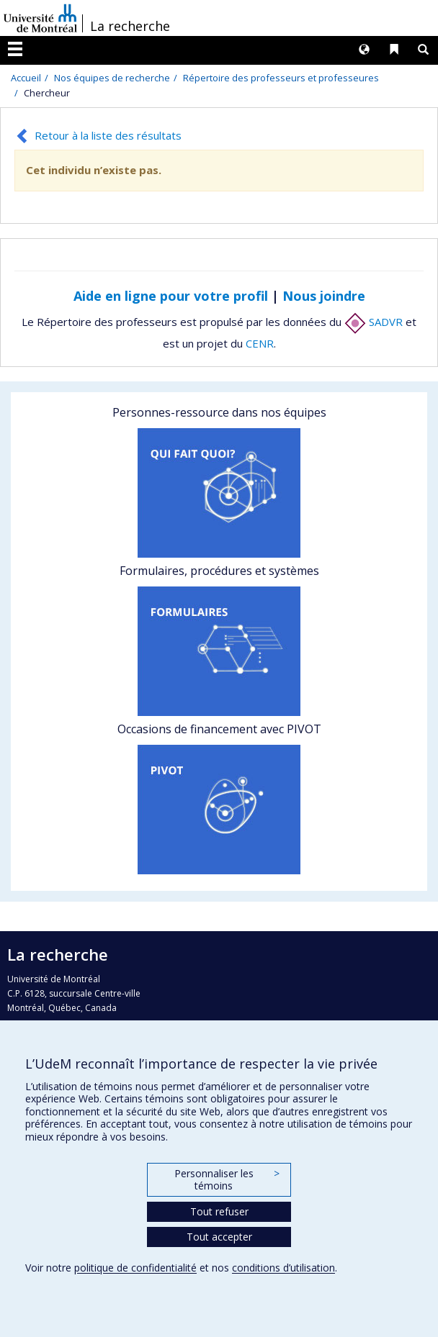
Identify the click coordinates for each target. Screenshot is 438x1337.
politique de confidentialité (135, 1267)
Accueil (26, 77)
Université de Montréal (40, 18)
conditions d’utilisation (283, 1267)
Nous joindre (323, 295)
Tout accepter (219, 1236)
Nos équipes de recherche (112, 77)
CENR (260, 343)
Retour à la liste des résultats (108, 135)
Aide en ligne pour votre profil (170, 295)
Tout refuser (219, 1211)
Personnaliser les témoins (227, 1179)
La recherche (130, 25)
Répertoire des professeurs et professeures (281, 77)
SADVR (373, 321)
